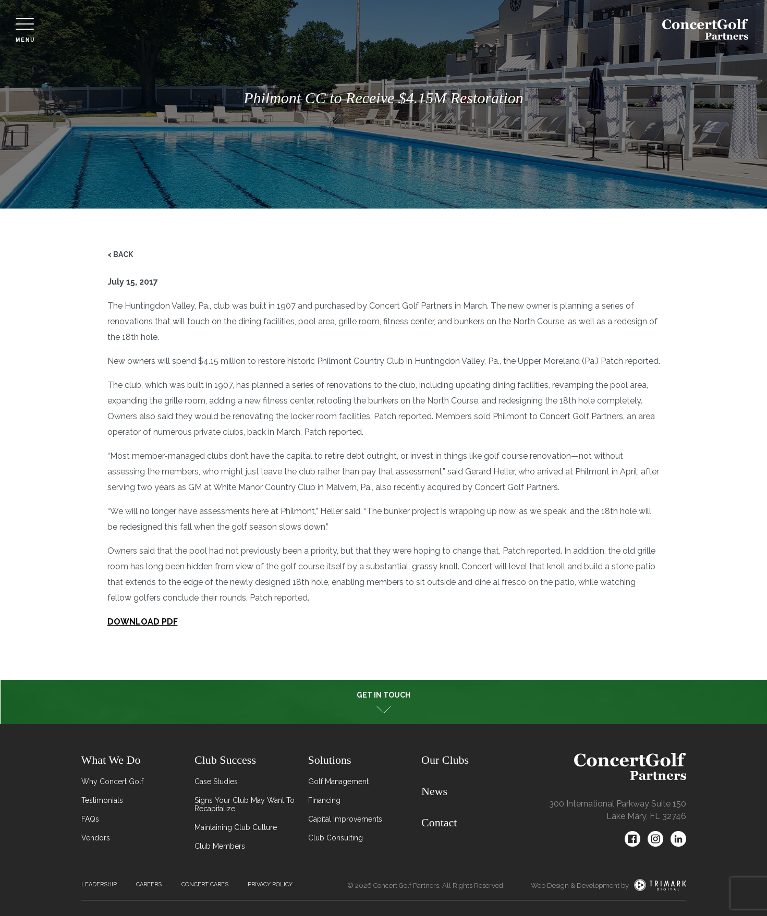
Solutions (329, 759)
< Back (120, 254)
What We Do (111, 759)
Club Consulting (335, 838)
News (434, 791)
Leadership (99, 884)
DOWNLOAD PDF (142, 622)
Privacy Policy (270, 884)
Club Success (225, 759)
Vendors (95, 838)
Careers (149, 884)
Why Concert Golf (112, 781)
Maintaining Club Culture (235, 827)
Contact (439, 822)
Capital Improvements (345, 819)
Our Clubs (445, 759)
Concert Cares (204, 884)
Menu (25, 30)
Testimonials (102, 800)
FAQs (90, 819)
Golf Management (338, 781)
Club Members (219, 846)
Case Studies (216, 781)
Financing (324, 800)
